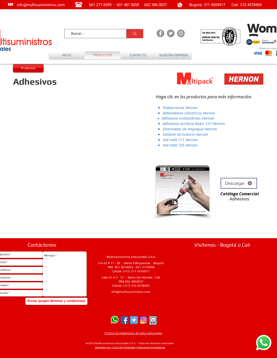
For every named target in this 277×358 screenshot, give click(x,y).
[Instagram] (143, 320)
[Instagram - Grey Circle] (181, 33)
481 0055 (132, 5)
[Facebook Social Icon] (124, 320)
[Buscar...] (93, 33)
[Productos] (28, 68)
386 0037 (159, 5)
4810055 (127, 267)
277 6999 (103, 5)
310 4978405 (251, 5)
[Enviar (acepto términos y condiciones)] (56, 301)
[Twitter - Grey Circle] (171, 33)
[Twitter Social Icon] (134, 320)
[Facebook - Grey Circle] (160, 33)
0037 (139, 281)
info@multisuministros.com (130, 292)
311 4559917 (215, 5)
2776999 (148, 267)
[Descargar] (239, 183)
